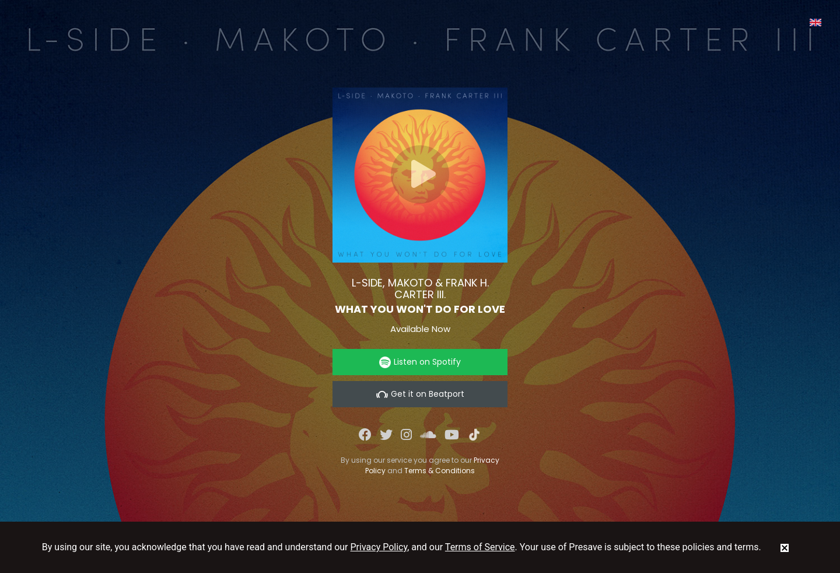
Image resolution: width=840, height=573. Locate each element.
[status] (784, 547)
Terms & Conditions (439, 471)
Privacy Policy (379, 547)
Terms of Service (480, 547)
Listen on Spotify (420, 362)
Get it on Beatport (420, 394)
